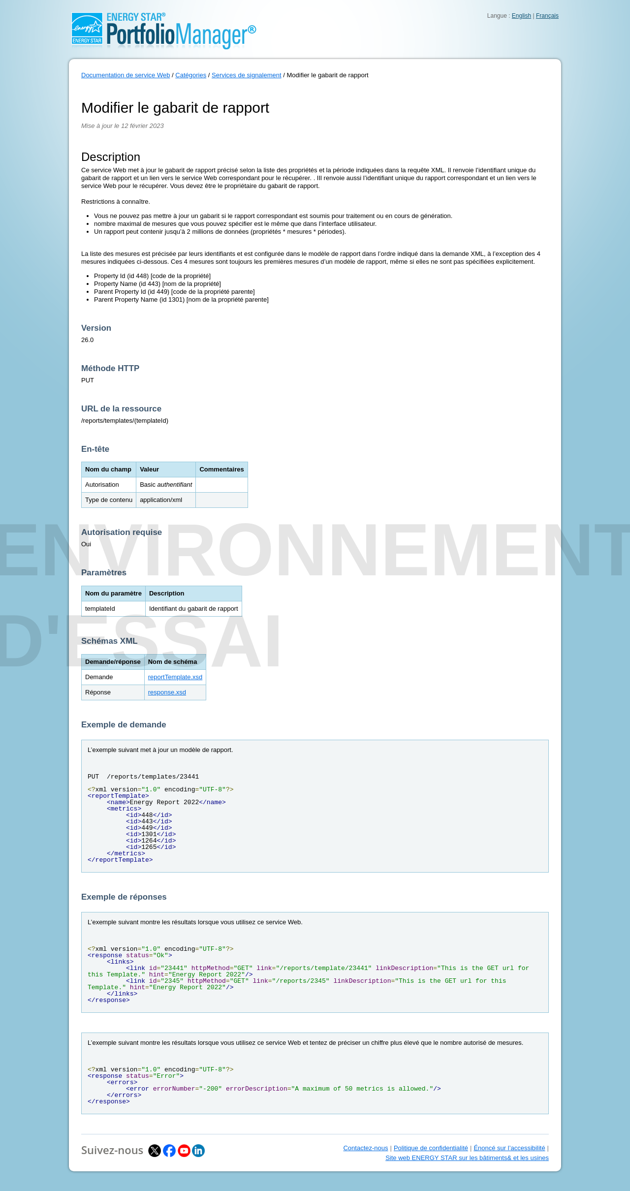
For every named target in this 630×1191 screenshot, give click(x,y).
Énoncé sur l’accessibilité (509, 1148)
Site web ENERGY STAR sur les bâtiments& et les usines (467, 1157)
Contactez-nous (365, 1148)
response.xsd (167, 692)
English (521, 15)
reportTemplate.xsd (175, 677)
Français (547, 15)
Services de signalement (247, 75)
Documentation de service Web (125, 75)
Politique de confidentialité (431, 1148)
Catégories (190, 75)
